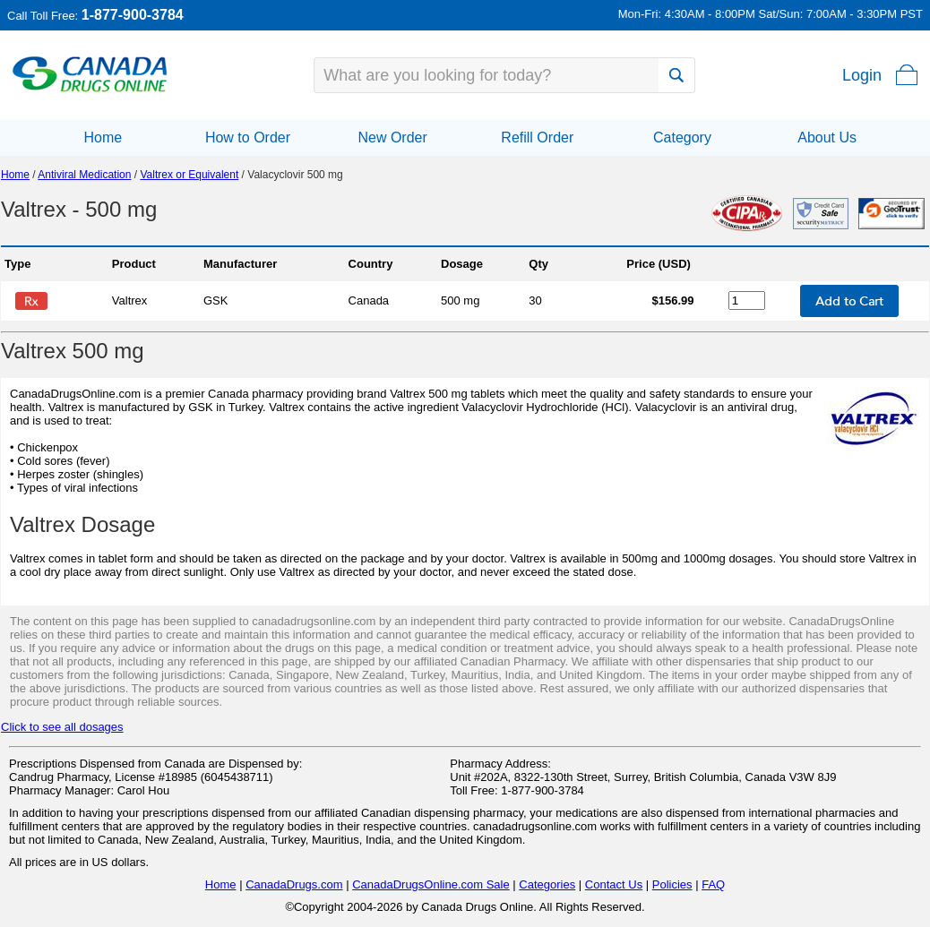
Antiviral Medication (84, 174)
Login (862, 75)
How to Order (247, 137)
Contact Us (613, 884)
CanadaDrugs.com (293, 884)
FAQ (713, 884)
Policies (672, 884)
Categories (547, 884)
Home (102, 137)
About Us (827, 137)
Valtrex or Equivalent (189, 174)
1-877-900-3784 (133, 14)
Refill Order (537, 137)
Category (682, 137)
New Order (391, 137)
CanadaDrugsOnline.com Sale (431, 884)
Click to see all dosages (62, 727)
